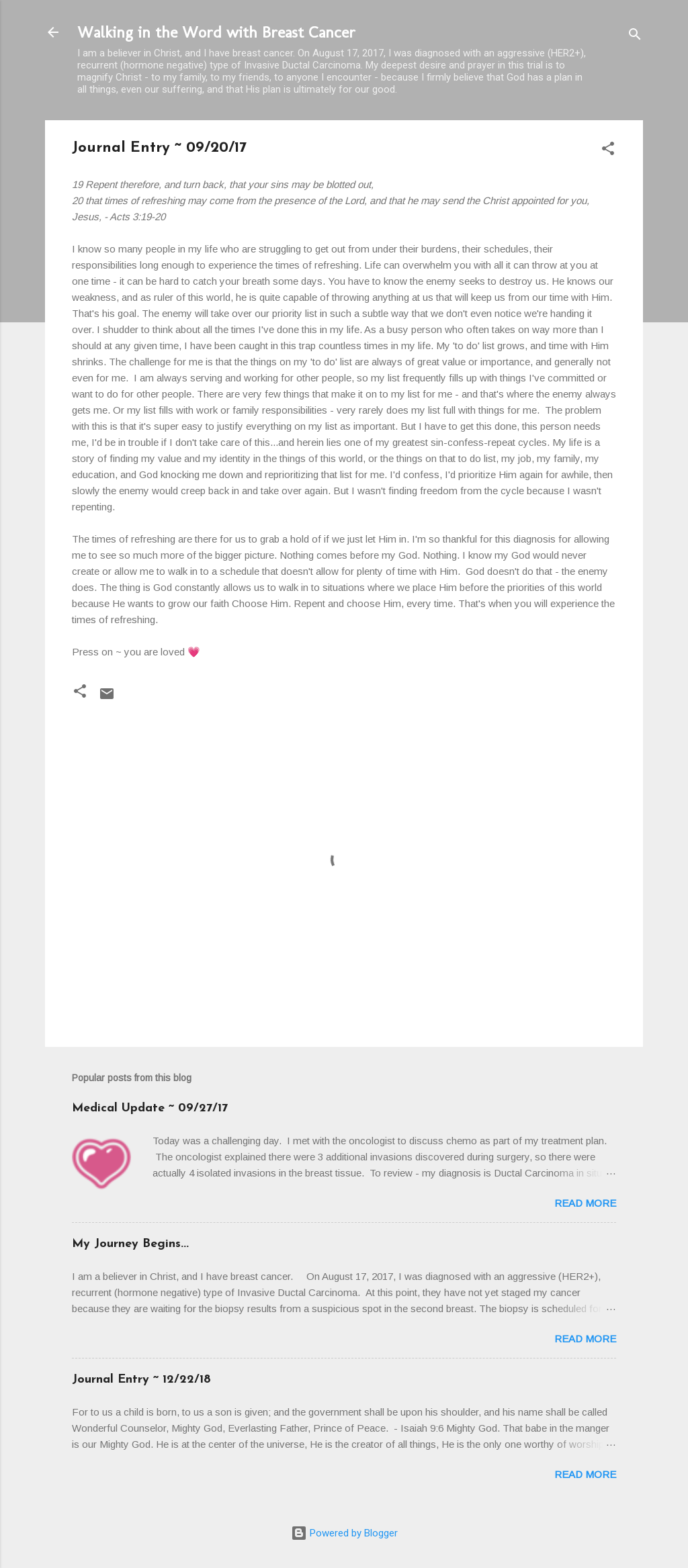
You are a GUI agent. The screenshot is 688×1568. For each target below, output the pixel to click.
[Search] (635, 36)
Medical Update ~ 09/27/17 (150, 1108)
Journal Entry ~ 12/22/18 (141, 1379)
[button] (608, 150)
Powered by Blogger (344, 1533)
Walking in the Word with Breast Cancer (216, 32)
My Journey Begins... (130, 1244)
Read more (585, 1203)
